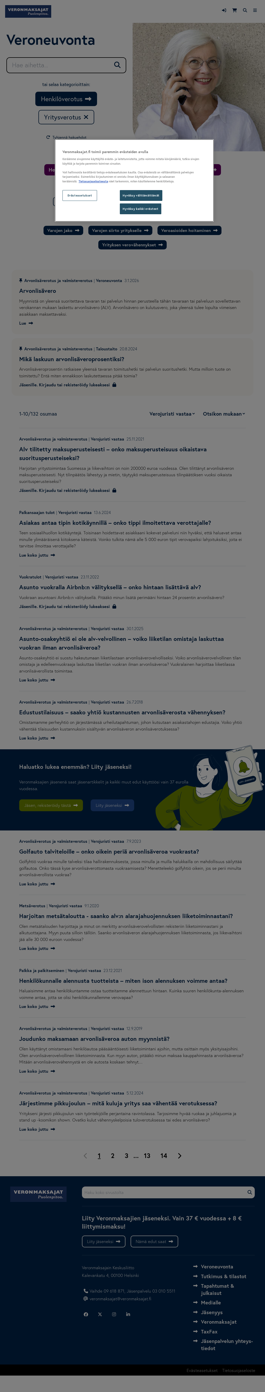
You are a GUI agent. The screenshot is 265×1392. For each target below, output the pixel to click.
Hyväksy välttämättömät (141, 195)
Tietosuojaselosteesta (93, 181)
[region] (134, 180)
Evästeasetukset (80, 195)
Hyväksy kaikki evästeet (140, 209)
